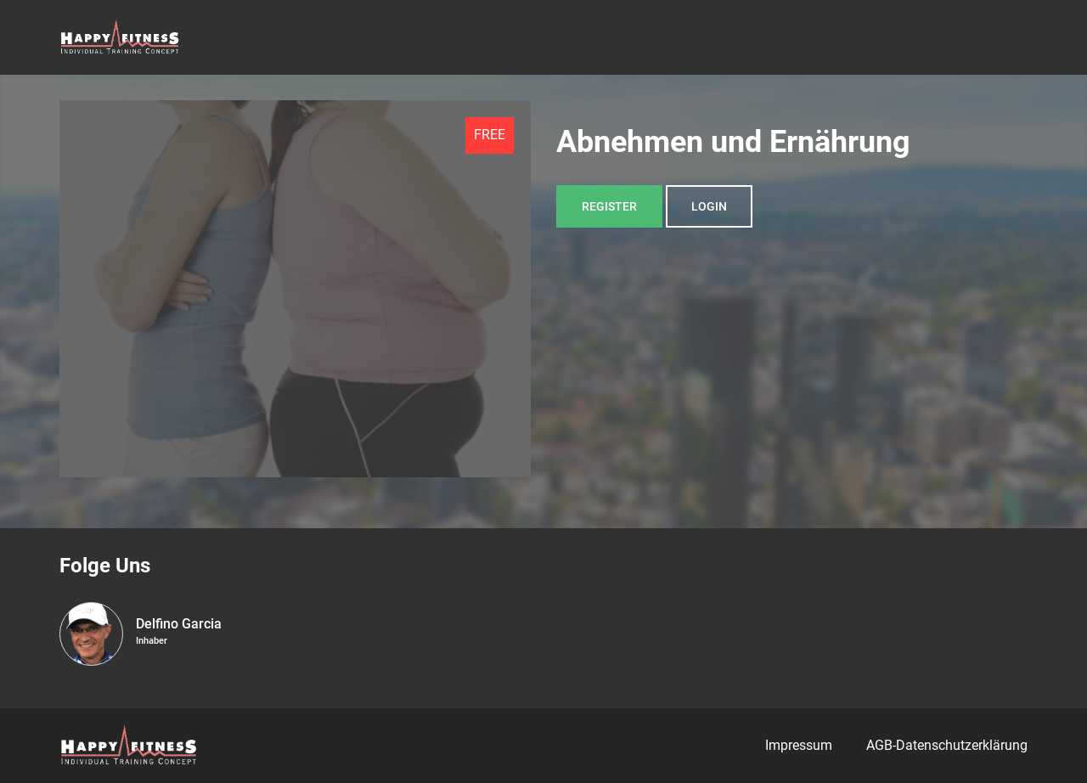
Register (609, 206)
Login (709, 206)
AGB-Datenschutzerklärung (947, 745)
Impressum (798, 745)
